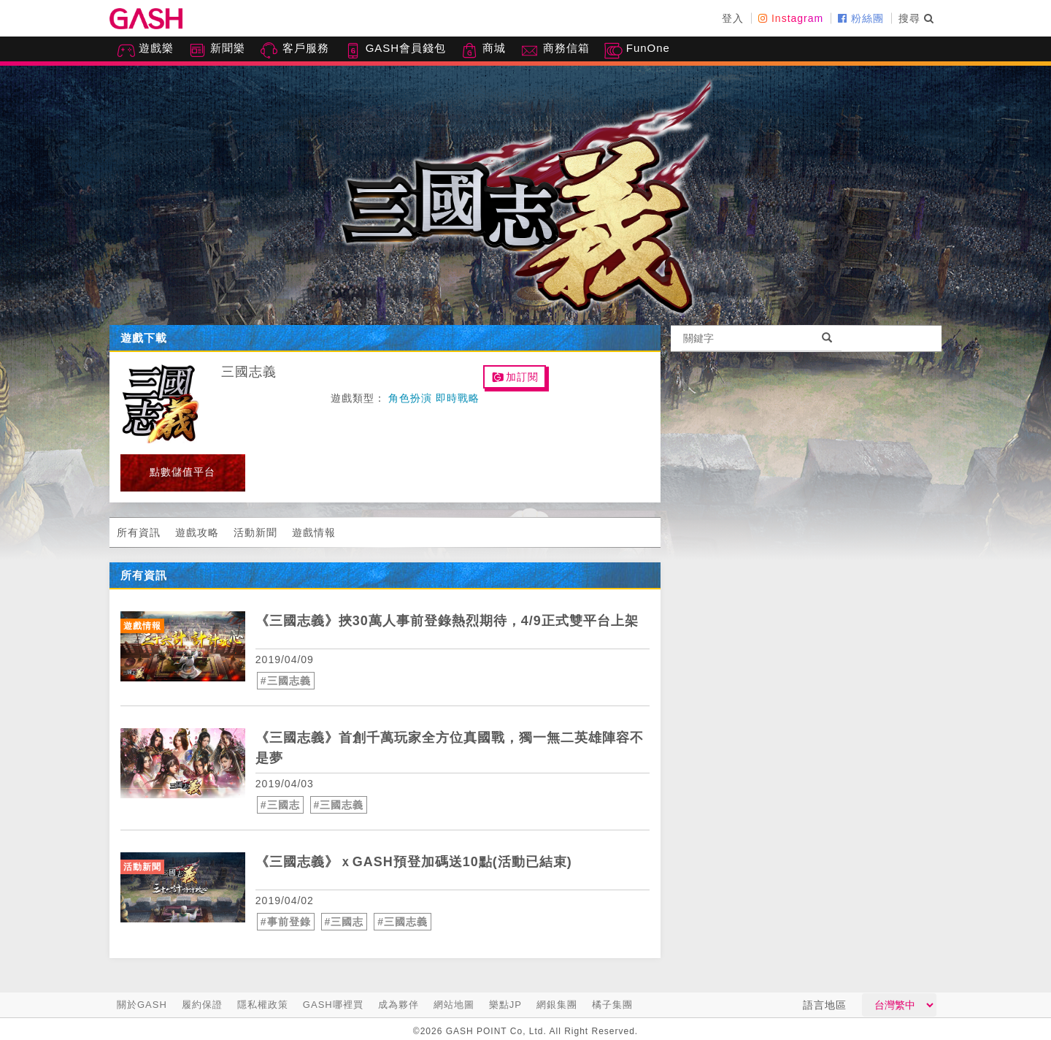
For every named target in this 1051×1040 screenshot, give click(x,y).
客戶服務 (294, 51)
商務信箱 (554, 51)
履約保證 (202, 1004)
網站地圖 (454, 1004)
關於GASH (142, 1004)
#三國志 (280, 805)
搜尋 (916, 18)
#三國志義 (286, 681)
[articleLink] (182, 646)
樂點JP (505, 1004)
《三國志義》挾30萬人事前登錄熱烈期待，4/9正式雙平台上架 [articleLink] (447, 620)
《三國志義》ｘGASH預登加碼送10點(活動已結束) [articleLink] (413, 861)
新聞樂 (216, 51)
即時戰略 (458, 398)
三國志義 (249, 371)
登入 (733, 18)
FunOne (637, 51)
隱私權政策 (262, 1004)
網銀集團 (556, 1004)
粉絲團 (861, 18)
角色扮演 (410, 398)
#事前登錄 (286, 922)
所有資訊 (139, 532)
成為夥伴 (398, 1004)
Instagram (790, 18)
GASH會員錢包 (395, 51)
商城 (483, 51)
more (625, 582)
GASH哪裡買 (333, 1004)
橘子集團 (612, 1004)
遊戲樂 (145, 51)
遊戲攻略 (197, 532)
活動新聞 (255, 532)
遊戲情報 (314, 532)
